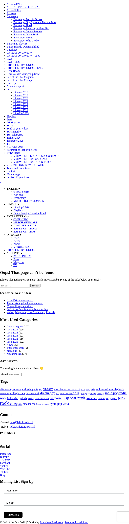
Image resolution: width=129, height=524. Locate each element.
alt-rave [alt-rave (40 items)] (48, 389)
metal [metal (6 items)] (46, 398)
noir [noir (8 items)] (52, 398)
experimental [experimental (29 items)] (64, 393)
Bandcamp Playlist (17, 43)
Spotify (4, 465)
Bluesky (4, 456)
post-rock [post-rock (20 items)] (91, 398)
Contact (11, 171)
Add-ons (11, 13)
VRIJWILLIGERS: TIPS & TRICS (32, 162)
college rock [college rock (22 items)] (17, 393)
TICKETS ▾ (13, 188)
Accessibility (14, 10)
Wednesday (19, 197)
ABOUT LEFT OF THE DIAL (23, 7)
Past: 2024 (12, 332)
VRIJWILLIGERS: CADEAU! (30, 158)
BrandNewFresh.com (51, 522)
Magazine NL (14, 353)
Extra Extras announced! (20, 300)
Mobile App (13, 174)
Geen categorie (15, 326)
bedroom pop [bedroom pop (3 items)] (5, 394)
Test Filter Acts (15, 134)
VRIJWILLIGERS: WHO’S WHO (25, 165)
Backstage (12, 16)
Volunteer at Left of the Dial (22, 149)
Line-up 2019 (20, 95)
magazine (12, 350)
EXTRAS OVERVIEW (19, 52)
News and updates (16, 86)
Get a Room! (14, 70)
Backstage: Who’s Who (26, 40)
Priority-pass (13, 122)
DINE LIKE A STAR (24, 225)
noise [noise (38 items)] (58, 398)
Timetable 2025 (15, 140)
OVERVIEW (20, 219)
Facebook (5, 462)
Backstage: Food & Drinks (27, 19)
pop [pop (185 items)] (65, 397)
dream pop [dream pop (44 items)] (47, 393)
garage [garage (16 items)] (83, 393)
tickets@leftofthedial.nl (22, 426)
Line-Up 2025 (21, 113)
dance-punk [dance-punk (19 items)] (32, 393)
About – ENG (14, 4)
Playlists (11, 116)
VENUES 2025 (15, 146)
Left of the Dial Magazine (21, 77)
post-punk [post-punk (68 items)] (77, 398)
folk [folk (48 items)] (76, 393)
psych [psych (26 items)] (113, 398)
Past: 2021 (12, 341)
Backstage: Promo (23, 37)
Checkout (12, 49)
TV (8, 143)
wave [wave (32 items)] (66, 403)
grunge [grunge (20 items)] (92, 393)
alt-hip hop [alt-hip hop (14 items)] (27, 389)
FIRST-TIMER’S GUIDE (20, 64)
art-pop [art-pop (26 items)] (85, 389)
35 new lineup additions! (20, 306)
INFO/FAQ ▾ (14, 234)
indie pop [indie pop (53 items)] (112, 393)
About (16, 243)
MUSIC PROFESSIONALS (28, 200)
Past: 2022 (12, 338)
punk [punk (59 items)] (121, 398)
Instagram (5, 453)
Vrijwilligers (13, 152)
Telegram (5, 459)
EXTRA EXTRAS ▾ (18, 216)
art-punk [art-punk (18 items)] (96, 389)
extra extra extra (15, 347)
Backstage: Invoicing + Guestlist (31, 28)
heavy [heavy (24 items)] (100, 393)
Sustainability (14, 131)
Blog (2, 475)
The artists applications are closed (25, 303)
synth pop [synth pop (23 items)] (56, 403)
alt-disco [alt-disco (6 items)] (17, 389)
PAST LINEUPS (22, 256)
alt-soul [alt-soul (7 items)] (57, 389)
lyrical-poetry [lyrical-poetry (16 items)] (26, 398)
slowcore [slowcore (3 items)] (40, 404)
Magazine (18, 262)
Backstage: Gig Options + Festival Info (34, 22)
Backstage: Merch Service (27, 31)
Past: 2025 (12, 329)
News (16, 240)
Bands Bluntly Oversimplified (23, 46)
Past (9, 89)
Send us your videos (17, 128)
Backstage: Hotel (22, 25)
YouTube (5, 469)
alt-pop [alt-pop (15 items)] (38, 389)
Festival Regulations (18, 177)
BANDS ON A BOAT (25, 228)
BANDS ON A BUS (24, 231)
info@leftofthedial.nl (21, 422)
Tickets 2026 (14, 137)
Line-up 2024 (20, 110)
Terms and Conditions (18, 168)
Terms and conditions (76, 522)
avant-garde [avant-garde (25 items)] (116, 389)
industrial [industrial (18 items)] (12, 398)
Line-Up (11, 83)
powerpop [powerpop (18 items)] (103, 398)
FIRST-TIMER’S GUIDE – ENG (25, 67)
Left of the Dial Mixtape (20, 80)
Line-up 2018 (20, 92)
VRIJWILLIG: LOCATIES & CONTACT (36, 155)
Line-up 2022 (20, 104)
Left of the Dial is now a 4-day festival (27, 309)
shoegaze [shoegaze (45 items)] (15, 404)
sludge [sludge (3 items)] (47, 404)
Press (9, 119)
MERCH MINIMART (25, 222)
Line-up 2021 (20, 101)
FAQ (9, 58)
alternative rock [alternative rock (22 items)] (70, 389)
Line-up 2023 (20, 107)
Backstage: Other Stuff (25, 34)
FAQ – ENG (13, 61)
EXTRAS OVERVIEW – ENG (23, 55)
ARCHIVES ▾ (14, 253)
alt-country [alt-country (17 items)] (6, 389)
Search (10, 125)
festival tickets (21, 191)
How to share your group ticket (23, 73)
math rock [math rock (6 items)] (39, 398)
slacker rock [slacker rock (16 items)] (30, 403)
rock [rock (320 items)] (4, 403)
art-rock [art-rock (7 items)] (105, 389)
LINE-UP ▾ (13, 204)
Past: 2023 (12, 335)
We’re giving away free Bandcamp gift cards (31, 312)
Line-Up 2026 (21, 207)
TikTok (4, 472)
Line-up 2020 (20, 98)
